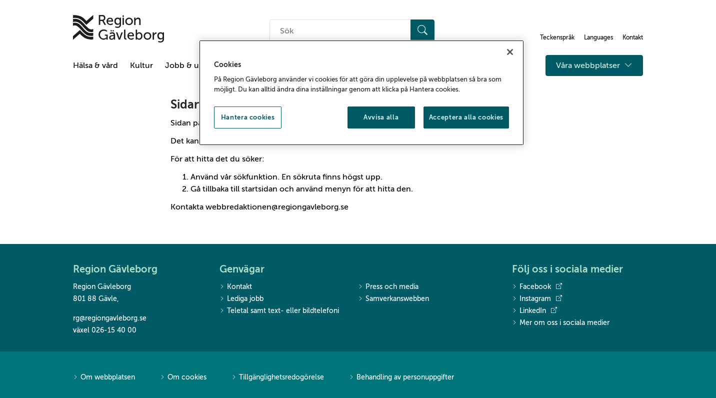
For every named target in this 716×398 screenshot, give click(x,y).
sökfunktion (256, 177)
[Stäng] (510, 52)
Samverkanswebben (393, 299)
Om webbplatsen (104, 378)
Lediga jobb (242, 299)
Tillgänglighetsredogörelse (278, 378)
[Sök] (422, 31)
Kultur (141, 65)
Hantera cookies (248, 117)
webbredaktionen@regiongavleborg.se (277, 207)
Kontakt (236, 287)
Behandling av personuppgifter (401, 378)
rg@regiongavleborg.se (109, 318)
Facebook (537, 287)
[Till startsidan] (118, 28)
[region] (361, 93)
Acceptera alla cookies (466, 117)
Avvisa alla (381, 117)
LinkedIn (534, 311)
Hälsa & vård (95, 65)
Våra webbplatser (594, 66)
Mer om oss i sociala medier (561, 323)
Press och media (388, 287)
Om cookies (183, 378)
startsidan (260, 189)
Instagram (537, 299)
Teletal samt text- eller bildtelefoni (279, 311)
